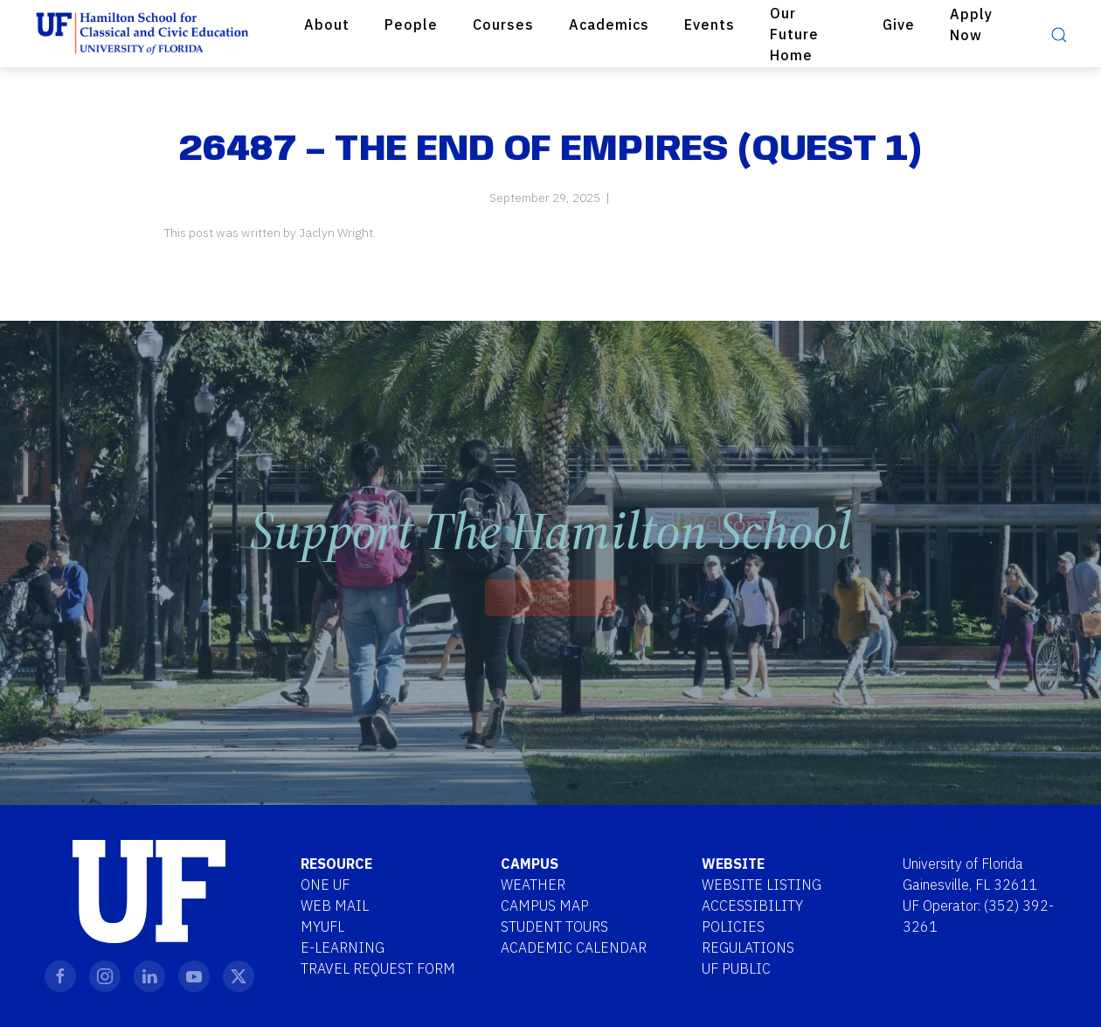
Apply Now (971, 24)
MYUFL (322, 926)
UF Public (736, 968)
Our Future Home (794, 34)
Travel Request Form (378, 968)
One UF (325, 884)
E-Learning (342, 947)
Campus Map (545, 905)
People (411, 24)
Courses (503, 24)
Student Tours (554, 926)
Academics (609, 24)
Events (709, 24)
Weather (533, 884)
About (327, 24)
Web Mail (335, 905)
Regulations (748, 947)
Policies (733, 926)
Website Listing (761, 884)
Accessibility (752, 905)
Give (899, 24)
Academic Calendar (574, 947)
